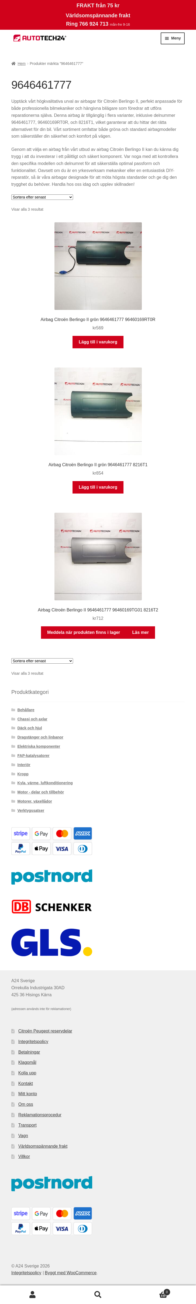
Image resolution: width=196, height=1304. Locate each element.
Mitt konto (27, 1093)
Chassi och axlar (32, 719)
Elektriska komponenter (39, 746)
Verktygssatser (31, 810)
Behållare (26, 710)
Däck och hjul (30, 728)
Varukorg (150, 1291)
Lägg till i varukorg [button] (98, 342)
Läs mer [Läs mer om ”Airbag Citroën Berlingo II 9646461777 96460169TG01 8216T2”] (140, 632)
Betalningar (29, 1052)
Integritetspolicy (33, 1041)
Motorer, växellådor (35, 801)
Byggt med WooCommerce (71, 1272)
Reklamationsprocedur (39, 1115)
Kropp (23, 774)
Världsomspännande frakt (42, 1146)
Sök (97, 1295)
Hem (22, 63)
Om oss (25, 1104)
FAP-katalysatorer (34, 755)
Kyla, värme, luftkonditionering (45, 783)
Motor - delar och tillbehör (41, 792)
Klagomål (27, 1062)
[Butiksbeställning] (42, 197)
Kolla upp (27, 1073)
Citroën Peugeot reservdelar (45, 1031)
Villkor (24, 1156)
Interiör (24, 765)
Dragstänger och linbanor (40, 737)
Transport (27, 1125)
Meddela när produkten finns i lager (83, 632)
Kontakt (25, 1083)
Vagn (23, 1135)
